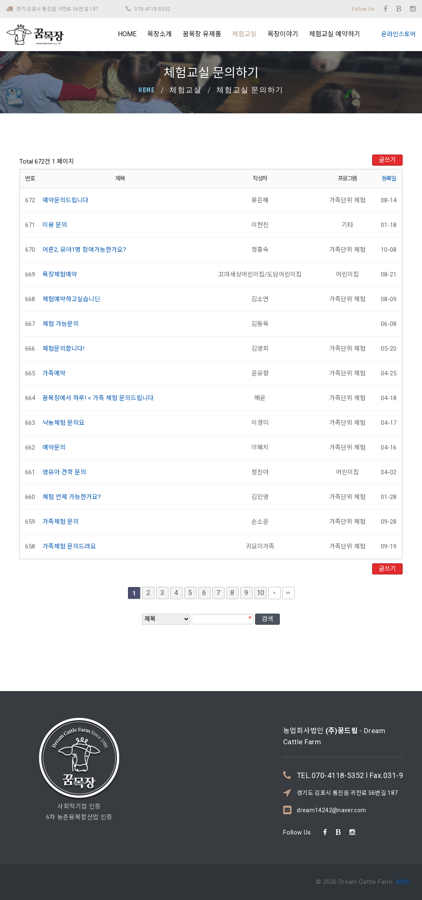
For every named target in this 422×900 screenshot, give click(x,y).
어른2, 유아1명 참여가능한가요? (84, 249)
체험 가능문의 (60, 324)
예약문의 (54, 447)
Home (146, 90)
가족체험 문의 (60, 521)
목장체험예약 (59, 274)
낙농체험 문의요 (63, 423)
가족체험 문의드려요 (69, 546)
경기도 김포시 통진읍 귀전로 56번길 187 (347, 760)
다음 (274, 593)
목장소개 (159, 34)
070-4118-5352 (152, 9)
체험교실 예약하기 (334, 34)
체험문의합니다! (63, 348)
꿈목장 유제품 (202, 34)
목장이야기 (282, 34)
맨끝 (288, 593)
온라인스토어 (398, 34)
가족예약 (54, 373)
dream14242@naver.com (331, 778)
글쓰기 (387, 160)
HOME (127, 34)
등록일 (389, 178)
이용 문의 (54, 225)
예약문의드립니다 (65, 200)
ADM (401, 882)
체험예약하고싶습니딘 (71, 299)
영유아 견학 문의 (64, 472)
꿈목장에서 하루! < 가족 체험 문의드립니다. (98, 398)
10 (260, 593)
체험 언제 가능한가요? (71, 497)
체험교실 (244, 34)
